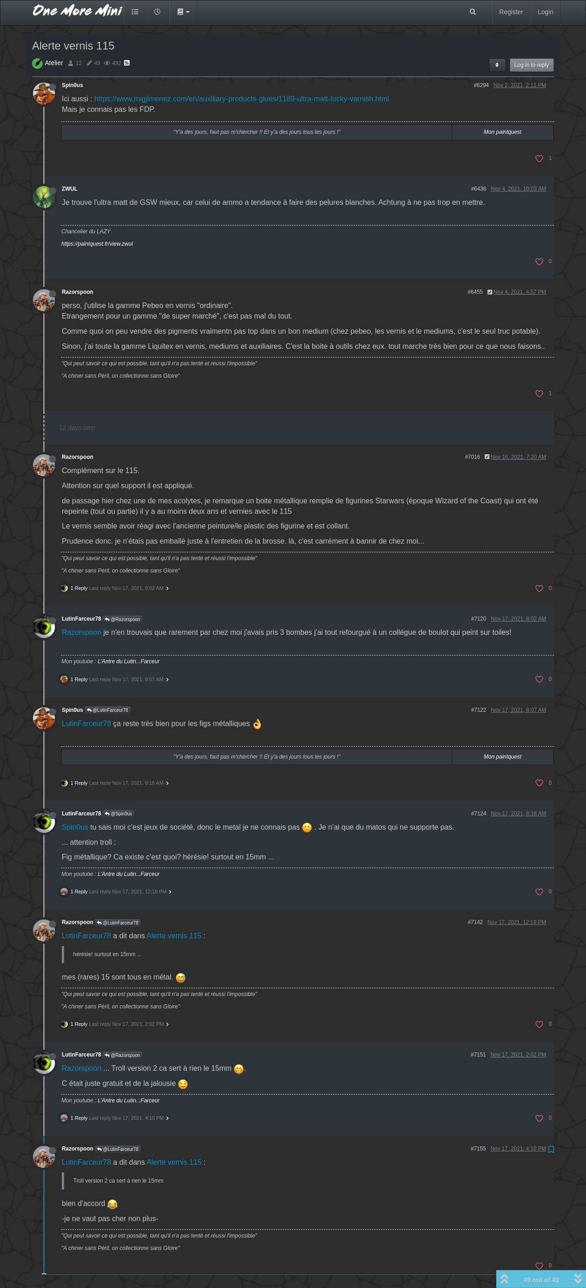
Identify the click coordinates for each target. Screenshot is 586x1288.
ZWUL (69, 189)
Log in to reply (532, 65)
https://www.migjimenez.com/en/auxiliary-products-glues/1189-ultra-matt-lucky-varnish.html (241, 99)
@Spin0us (118, 813)
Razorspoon (77, 292)
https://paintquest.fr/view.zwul (97, 244)
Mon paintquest (502, 132)
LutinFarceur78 (81, 619)
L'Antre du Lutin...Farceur (128, 661)
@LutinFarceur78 (107, 710)
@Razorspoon (122, 619)
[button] (183, 11)
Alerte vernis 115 (173, 936)
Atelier (54, 62)
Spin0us (72, 85)
